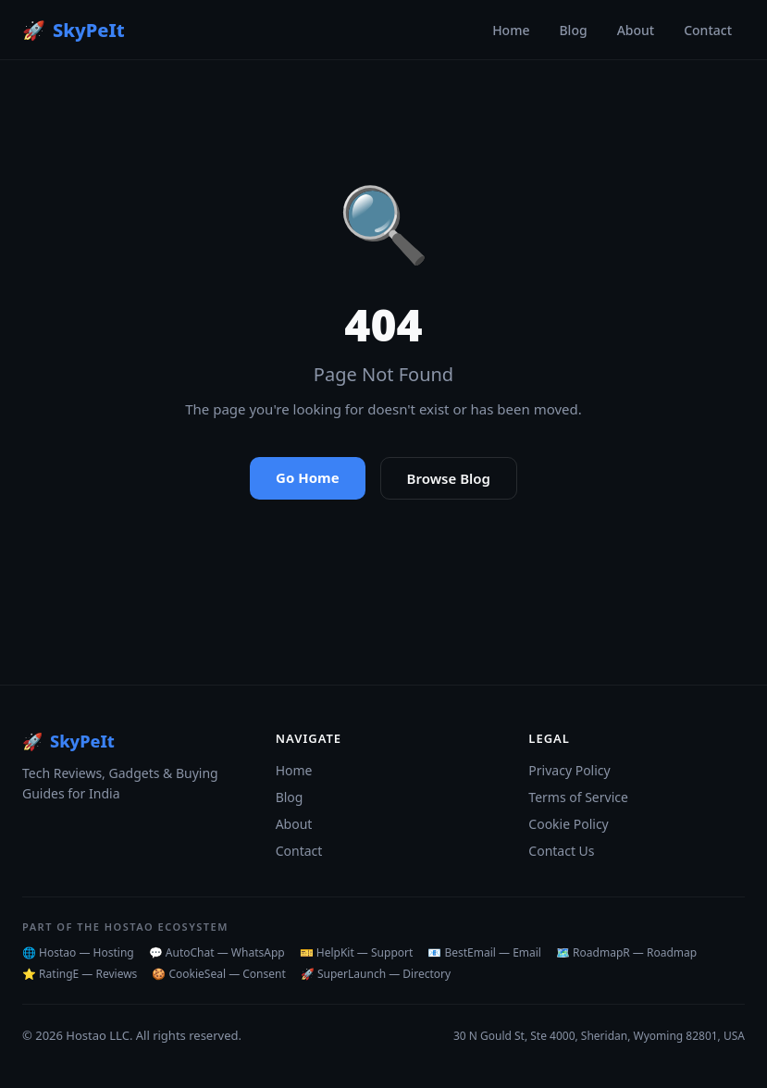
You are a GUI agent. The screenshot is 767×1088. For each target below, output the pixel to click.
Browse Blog (448, 478)
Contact (708, 30)
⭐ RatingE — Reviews (79, 974)
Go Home (308, 477)
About (636, 30)
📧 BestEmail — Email (484, 952)
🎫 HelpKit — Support (357, 952)
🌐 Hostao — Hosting (78, 952)
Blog (573, 30)
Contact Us (561, 850)
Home (510, 30)
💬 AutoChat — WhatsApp (217, 952)
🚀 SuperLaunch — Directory (376, 974)
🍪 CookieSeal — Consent (218, 974)
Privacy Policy (569, 770)
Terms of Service (578, 797)
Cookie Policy (568, 824)
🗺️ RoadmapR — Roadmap (626, 952)
